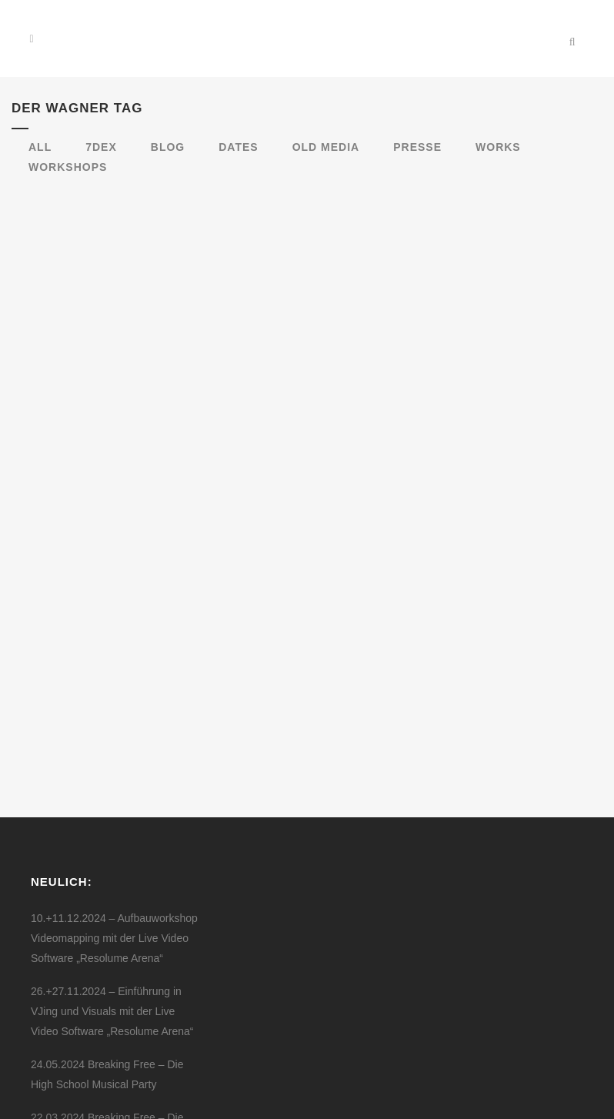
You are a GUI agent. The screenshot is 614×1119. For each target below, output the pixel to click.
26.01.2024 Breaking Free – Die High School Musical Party (107, 1005)
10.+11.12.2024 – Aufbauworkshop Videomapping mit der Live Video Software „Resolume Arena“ (114, 763)
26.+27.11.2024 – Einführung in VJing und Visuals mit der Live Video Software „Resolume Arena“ (112, 836)
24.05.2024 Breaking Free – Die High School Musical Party (107, 899)
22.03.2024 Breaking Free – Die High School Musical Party (107, 952)
